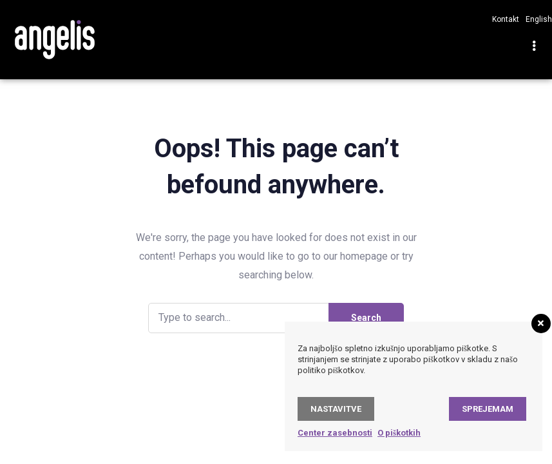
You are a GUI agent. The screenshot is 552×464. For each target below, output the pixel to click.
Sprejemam (487, 409)
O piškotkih (399, 433)
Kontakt (505, 19)
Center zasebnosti (335, 433)
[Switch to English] (535, 19)
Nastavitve (335, 409)
